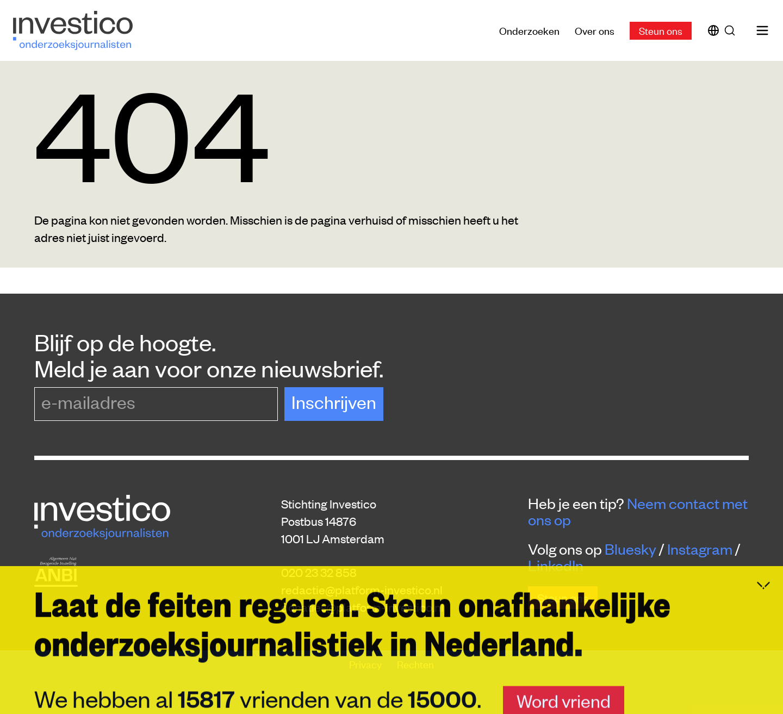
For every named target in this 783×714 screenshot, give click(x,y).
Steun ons (660, 30)
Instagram (699, 548)
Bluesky (630, 548)
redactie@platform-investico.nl (362, 589)
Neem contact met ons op (638, 511)
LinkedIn (555, 565)
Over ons (594, 30)
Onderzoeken (529, 30)
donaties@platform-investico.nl (362, 606)
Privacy (366, 663)
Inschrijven (333, 401)
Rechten (415, 663)
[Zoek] (731, 30)
